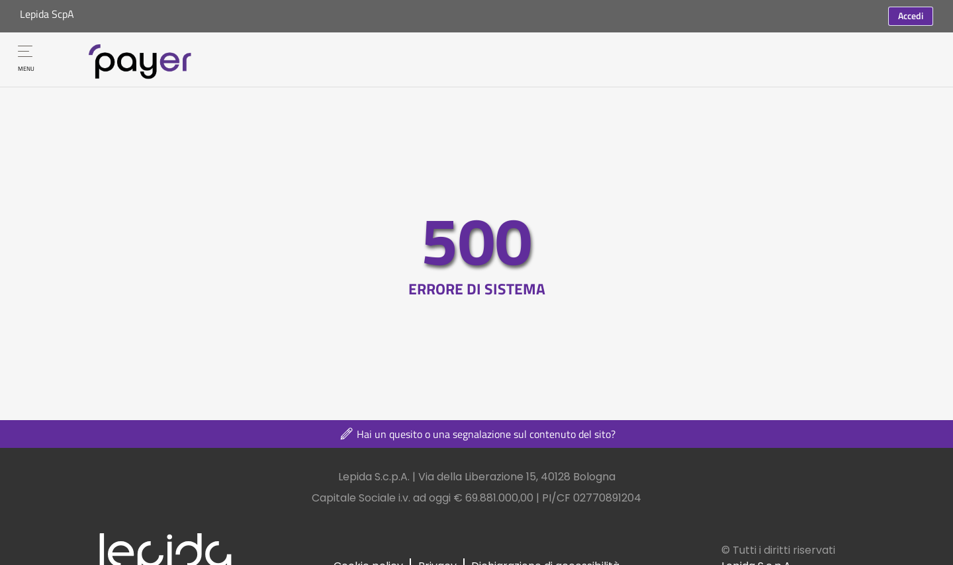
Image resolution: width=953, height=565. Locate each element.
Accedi (910, 15)
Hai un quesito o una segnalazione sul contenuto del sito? (476, 434)
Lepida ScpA (47, 14)
